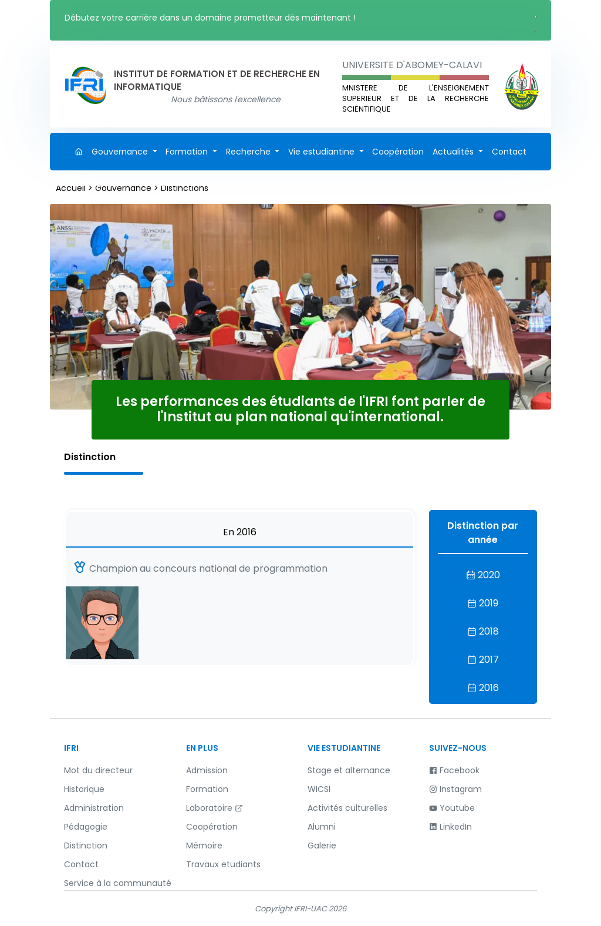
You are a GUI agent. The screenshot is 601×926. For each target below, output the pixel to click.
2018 (483, 631)
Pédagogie (85, 827)
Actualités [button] (454, 151)
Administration (94, 808)
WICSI (319, 789)
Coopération (398, 151)
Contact (509, 151)
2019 (482, 603)
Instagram (455, 789)
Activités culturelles (347, 808)
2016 (483, 687)
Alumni (322, 827)
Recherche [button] (249, 151)
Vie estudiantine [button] (322, 151)
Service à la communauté (117, 883)
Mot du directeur (98, 770)
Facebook (454, 770)
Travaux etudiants (223, 864)
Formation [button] (188, 151)
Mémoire (204, 845)
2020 (483, 575)
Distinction (85, 845)
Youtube (452, 808)
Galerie (322, 845)
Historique (84, 789)
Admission (207, 770)
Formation (207, 789)
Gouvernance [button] (121, 151)
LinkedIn (450, 827)
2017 (483, 659)
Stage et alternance (349, 770)
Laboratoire (214, 808)
